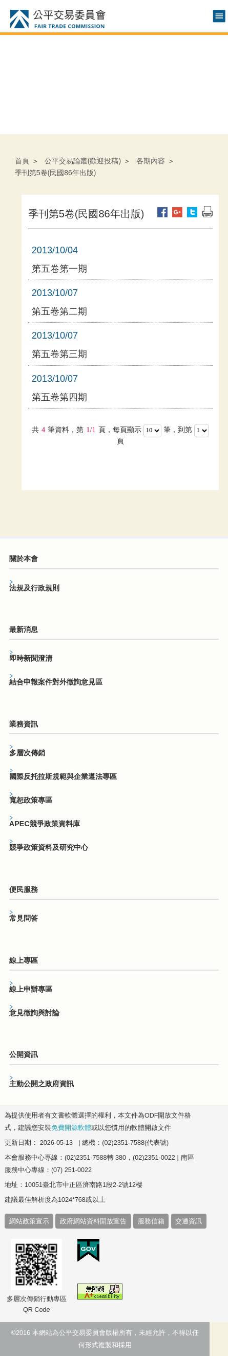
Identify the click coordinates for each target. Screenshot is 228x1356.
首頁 (22, 161)
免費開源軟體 (71, 1127)
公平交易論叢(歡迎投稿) (83, 161)
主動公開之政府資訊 (41, 1084)
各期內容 (150, 161)
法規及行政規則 (34, 588)
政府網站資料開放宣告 (93, 1221)
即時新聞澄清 (30, 658)
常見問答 (23, 918)
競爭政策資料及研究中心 (48, 847)
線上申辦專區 (30, 989)
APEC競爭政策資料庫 (44, 824)
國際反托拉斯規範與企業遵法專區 (63, 776)
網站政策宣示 (29, 1221)
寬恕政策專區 (30, 800)
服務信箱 (151, 1221)
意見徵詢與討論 (34, 1013)
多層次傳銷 (27, 753)
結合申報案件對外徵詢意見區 (55, 682)
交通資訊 (188, 1221)
